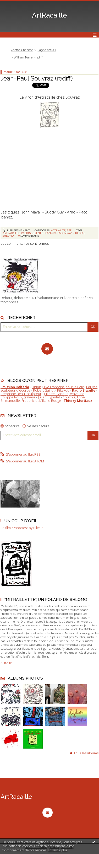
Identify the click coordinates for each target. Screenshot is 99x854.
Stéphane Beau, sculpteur (21, 393)
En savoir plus (57, 850)
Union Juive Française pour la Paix (58, 387)
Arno (71, 212)
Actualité (58, 230)
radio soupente (32, 233)
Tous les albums (86, 753)
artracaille (11, 233)
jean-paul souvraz (58, 233)
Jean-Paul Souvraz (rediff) (37, 78)
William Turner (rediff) (28, 57)
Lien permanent (16, 230)
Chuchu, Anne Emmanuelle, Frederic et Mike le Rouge (43, 399)
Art (69, 230)
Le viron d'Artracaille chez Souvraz (50, 97)
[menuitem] (23, 50)
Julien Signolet (49, 397)
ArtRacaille (49, 15)
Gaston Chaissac (22, 50)
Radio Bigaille (83, 390)
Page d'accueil (47, 50)
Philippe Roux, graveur (18, 397)
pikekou (78, 233)
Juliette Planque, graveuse (64, 393)
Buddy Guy (54, 212)
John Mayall (31, 212)
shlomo (8, 235)
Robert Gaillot (44, 390)
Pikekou (63, 390)
